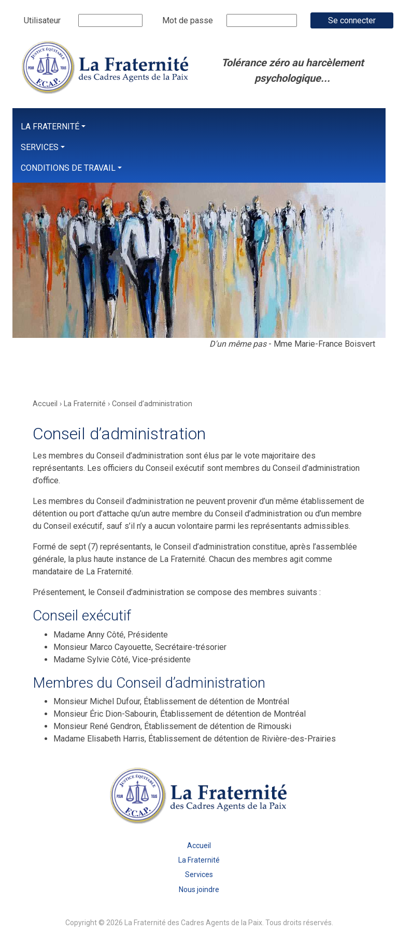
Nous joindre (199, 889)
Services (40, 147)
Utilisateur (42, 20)
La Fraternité (50, 126)
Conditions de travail (68, 168)
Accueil (199, 845)
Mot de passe (187, 20)
